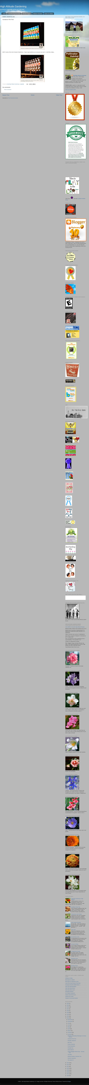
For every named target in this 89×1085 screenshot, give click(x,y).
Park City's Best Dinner (70, 988)
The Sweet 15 (70, 1060)
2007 (68, 1073)
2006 (68, 1075)
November (70, 1021)
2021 (68, 1008)
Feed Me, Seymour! (72, 1040)
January (70, 1034)
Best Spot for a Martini (70, 979)
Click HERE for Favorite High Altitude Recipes (74, 626)
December (70, 1019)
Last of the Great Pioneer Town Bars (72, 983)
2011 (68, 1066)
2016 (68, 1014)
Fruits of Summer (71, 1044)
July (69, 1023)
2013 (68, 1062)
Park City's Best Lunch (70, 989)
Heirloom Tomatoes (37, 13)
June (69, 1025)
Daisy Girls (73, 929)
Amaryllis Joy (70, 1047)
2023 (68, 1006)
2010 (68, 1068)
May (69, 1026)
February (70, 1032)
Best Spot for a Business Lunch (71, 981)
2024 (68, 1005)
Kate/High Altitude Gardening (79, 75)
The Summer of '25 (75, 936)
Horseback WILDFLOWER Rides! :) (72, 984)
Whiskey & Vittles (69, 978)
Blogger (69, 1081)
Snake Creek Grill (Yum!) (70, 994)
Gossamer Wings (74, 944)
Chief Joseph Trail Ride (76, 922)
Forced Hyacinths (71, 1046)
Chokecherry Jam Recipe (76, 914)
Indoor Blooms (71, 1049)
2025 (68, 1003)
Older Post (59, 95)
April (69, 1028)
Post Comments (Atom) (13, 98)
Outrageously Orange (75, 951)
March (69, 1030)
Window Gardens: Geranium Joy (74, 1056)
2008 (68, 1071)
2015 (68, 1016)
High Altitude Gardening (13, 6)
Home (4, 13)
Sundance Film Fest (72, 1038)
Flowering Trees (74, 958)
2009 (68, 1070)
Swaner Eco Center (69, 996)
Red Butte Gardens (69, 991)
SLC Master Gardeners (70, 993)
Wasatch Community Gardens (71, 998)
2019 (68, 1010)
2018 (68, 1012)
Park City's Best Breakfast (70, 986)
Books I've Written (49, 13)
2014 (68, 1017)
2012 (68, 1064)
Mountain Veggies (26, 13)
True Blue (70, 1054)
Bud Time (70, 1042)
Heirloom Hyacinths (72, 1058)
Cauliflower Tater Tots (75, 907)
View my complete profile (70, 89)
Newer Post (5, 95)
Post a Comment (7, 89)
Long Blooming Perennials (14, 13)
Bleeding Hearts (74, 965)
